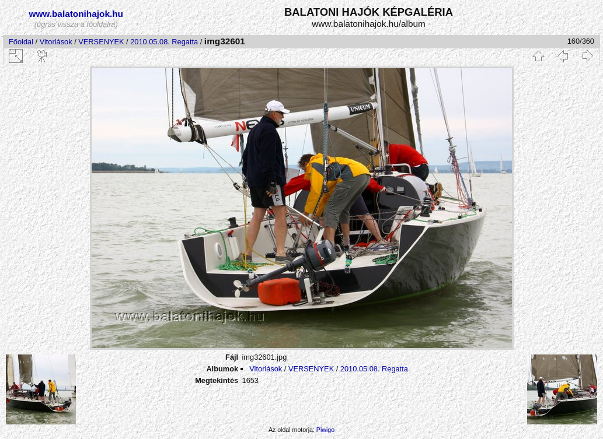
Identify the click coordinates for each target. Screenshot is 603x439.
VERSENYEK (101, 41)
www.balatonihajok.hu (76, 14)
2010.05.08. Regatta (164, 41)
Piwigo (325, 429)
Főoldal (21, 41)
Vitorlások (56, 41)
